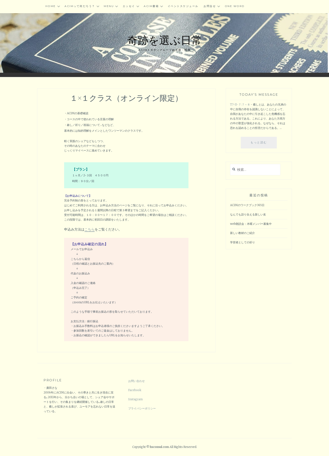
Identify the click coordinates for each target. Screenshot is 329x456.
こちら (89, 229)
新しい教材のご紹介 (242, 233)
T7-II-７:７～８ (240, 104)
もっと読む (261, 144)
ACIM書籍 (151, 6)
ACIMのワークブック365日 (247, 205)
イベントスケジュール (183, 6)
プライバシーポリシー (142, 408)
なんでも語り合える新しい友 (248, 214)
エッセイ (129, 6)
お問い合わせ (136, 381)
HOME (50, 6)
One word (235, 6)
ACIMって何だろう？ (80, 6)
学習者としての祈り (242, 242)
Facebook (134, 390)
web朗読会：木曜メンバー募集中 (251, 224)
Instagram (135, 399)
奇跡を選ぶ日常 (164, 40)
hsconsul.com (160, 447)
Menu (109, 6)
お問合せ (210, 6)
